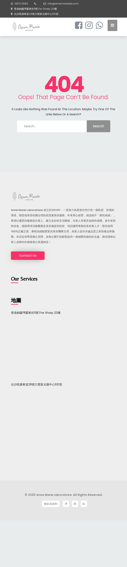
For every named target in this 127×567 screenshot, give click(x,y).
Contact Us (27, 255)
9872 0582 (21, 3)
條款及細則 (50, 504)
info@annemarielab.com (63, 3)
